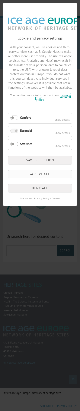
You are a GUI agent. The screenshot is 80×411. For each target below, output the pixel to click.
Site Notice (26, 198)
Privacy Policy (41, 198)
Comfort (25, 118)
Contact (56, 198)
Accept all (40, 174)
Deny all (40, 188)
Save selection (40, 160)
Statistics (26, 144)
